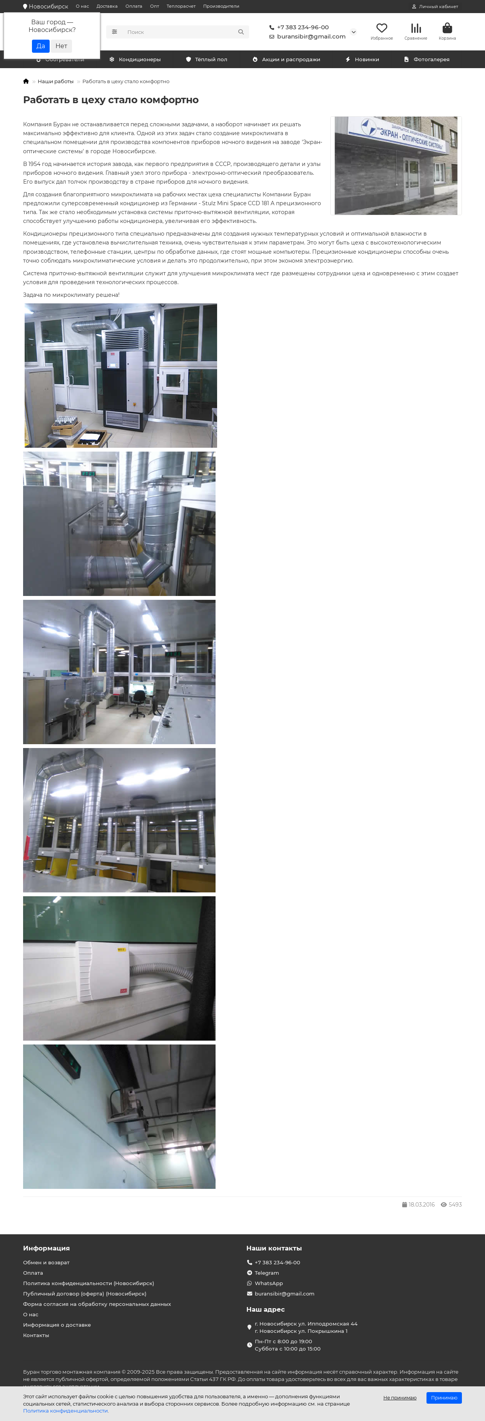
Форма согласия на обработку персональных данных (97, 1304)
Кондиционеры (61, 60)
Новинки (362, 60)
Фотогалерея (426, 60)
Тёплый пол (206, 60)
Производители (221, 6)
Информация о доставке (57, 1325)
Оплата (133, 6)
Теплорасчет (181, 6)
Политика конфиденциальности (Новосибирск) (88, 1283)
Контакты (36, 1335)
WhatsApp (269, 1283)
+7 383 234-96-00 (297, 27)
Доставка (107, 6)
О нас (82, 6)
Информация (46, 1248)
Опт (154, 6)
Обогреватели (136, 60)
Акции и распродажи (286, 60)
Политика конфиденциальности (65, 1411)
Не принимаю (399, 1398)
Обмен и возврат (46, 1263)
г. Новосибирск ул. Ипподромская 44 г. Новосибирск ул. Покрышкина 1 (306, 1327)
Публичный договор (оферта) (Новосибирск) (85, 1294)
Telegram (267, 1273)
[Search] (186, 32)
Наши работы (56, 82)
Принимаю (444, 1398)
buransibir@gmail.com (306, 37)
